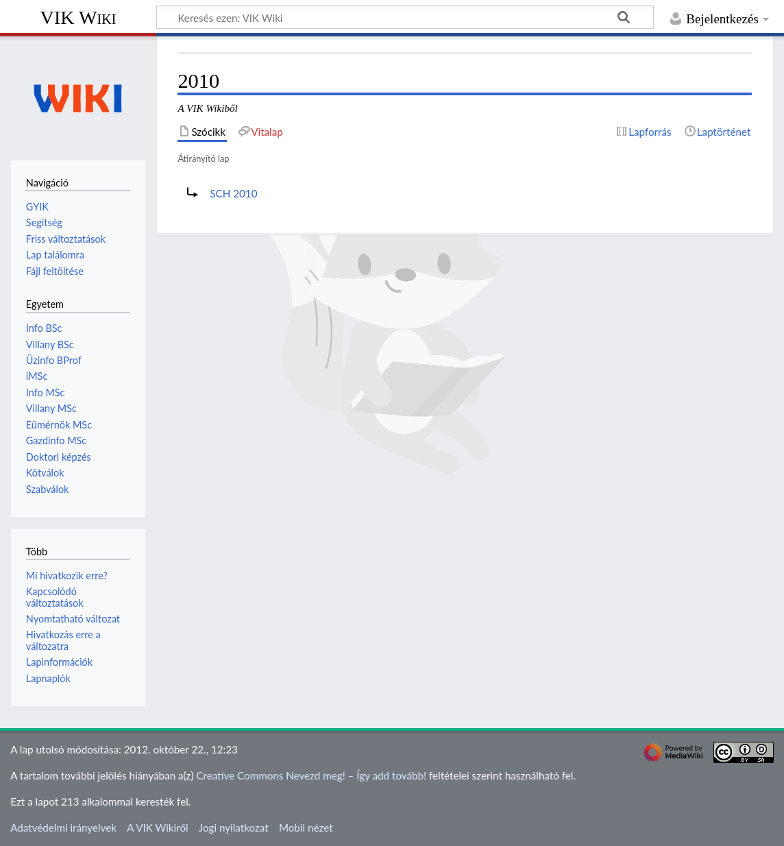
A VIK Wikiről (157, 827)
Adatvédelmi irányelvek (63, 827)
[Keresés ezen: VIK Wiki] (405, 17)
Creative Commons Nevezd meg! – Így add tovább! (311, 775)
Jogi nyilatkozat (234, 827)
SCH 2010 (233, 193)
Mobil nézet (306, 827)
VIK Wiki (78, 17)
